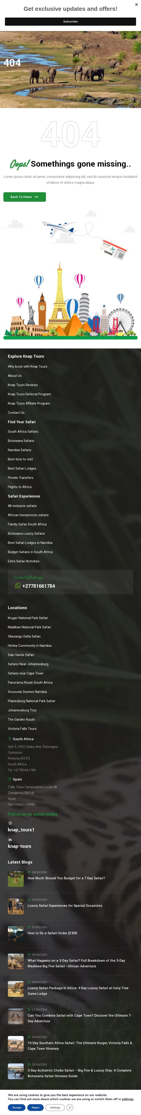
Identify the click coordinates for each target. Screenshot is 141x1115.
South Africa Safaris (23, 432)
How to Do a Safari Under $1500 (52, 933)
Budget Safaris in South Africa (30, 552)
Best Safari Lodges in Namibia (30, 543)
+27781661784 (38, 586)
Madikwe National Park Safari (29, 627)
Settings (55, 1107)
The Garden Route (21, 719)
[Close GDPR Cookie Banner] (69, 1107)
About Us (15, 376)
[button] (24, 197)
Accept (16, 1107)
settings (127, 1099)
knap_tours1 (21, 829)
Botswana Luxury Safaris (26, 533)
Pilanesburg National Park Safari (31, 701)
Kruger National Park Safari (28, 618)
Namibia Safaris (19, 450)
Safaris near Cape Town (25, 673)
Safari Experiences (24, 496)
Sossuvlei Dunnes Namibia (27, 692)
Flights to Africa (20, 487)
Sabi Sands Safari (21, 655)
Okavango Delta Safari (24, 636)
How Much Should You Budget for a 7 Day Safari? (66, 878)
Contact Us (16, 413)
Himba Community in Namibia (30, 646)
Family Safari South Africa (27, 524)
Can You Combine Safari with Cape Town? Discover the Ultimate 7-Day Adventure (80, 1018)
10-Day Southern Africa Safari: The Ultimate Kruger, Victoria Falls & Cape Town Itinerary (80, 1046)
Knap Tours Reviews (23, 385)
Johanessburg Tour (22, 710)
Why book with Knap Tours (27, 366)
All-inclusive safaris (22, 506)
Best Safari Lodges (22, 468)
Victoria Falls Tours (22, 729)
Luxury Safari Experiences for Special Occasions (65, 905)
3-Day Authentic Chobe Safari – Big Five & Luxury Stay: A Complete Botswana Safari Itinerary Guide (79, 1073)
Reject (35, 1107)
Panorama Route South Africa (30, 683)
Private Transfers (20, 478)
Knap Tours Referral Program (29, 394)
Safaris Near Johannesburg (28, 664)
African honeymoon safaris (28, 515)
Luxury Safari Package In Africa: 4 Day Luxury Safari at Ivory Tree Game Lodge (78, 991)
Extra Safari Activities (23, 561)
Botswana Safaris (21, 441)
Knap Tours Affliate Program (29, 403)
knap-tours (19, 846)
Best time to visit (20, 459)
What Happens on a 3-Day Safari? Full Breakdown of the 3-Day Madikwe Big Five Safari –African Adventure (76, 963)
